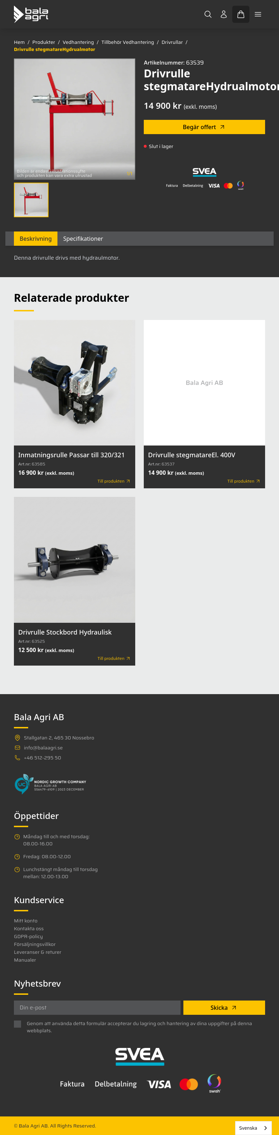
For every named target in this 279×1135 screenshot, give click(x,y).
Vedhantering (78, 42)
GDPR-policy (28, 936)
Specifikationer (83, 239)
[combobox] (253, 1128)
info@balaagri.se (43, 747)
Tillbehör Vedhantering (127, 42)
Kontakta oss (29, 928)
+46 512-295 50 (42, 757)
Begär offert (204, 127)
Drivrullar (172, 42)
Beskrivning (36, 239)
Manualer (25, 959)
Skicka (224, 1008)
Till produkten (114, 481)
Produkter (43, 42)
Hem (19, 42)
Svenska (248, 1128)
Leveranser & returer (37, 952)
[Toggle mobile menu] (258, 14)
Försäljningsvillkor (35, 944)
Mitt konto (25, 920)
